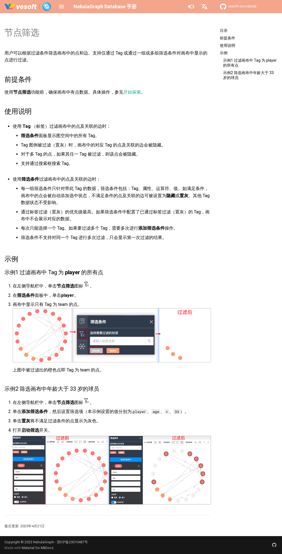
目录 (223, 30)
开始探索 (132, 92)
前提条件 (227, 38)
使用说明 (227, 45)
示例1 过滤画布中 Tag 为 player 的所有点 (250, 62)
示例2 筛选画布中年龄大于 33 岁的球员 (248, 75)
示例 (223, 53)
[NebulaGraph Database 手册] (28, 6)
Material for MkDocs (38, 548)
